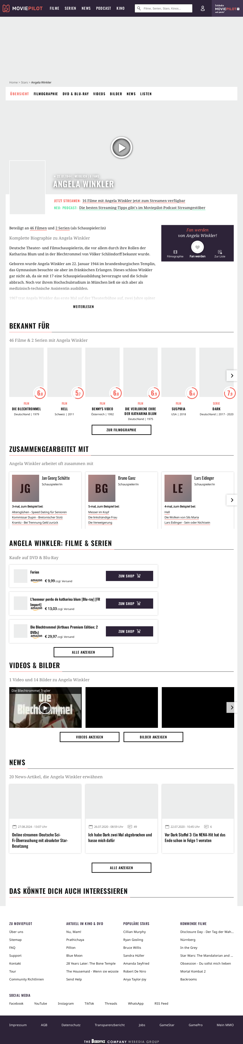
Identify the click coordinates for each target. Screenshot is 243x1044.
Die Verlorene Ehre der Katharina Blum (140, 411)
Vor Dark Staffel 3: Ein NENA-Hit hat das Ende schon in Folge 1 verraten (195, 837)
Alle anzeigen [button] (83, 652)
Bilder (116, 93)
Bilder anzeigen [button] (153, 736)
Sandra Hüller (133, 955)
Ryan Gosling (133, 939)
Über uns (16, 932)
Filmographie (46, 93)
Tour (12, 971)
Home (13, 82)
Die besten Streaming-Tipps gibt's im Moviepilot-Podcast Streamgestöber (142, 207)
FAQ (12, 947)
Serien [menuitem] (70, 8)
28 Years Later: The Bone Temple (91, 963)
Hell (64, 408)
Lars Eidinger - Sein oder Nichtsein (187, 522)
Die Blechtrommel (26, 408)
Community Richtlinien (26, 979)
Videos (99, 93)
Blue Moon (74, 955)
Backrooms (188, 979)
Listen (146, 93)
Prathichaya (75, 939)
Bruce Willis (132, 947)
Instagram (66, 1003)
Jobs (142, 1025)
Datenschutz (71, 1025)
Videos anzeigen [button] (89, 736)
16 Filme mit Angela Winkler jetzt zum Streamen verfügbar (133, 200)
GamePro (195, 1025)
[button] (175, 254)
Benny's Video (102, 408)
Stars (24, 82)
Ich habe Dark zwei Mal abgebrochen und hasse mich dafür (120, 837)
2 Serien (62, 227)
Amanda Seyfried (136, 963)
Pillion (71, 947)
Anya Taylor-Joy (134, 979)
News (131, 93)
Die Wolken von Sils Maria (181, 517)
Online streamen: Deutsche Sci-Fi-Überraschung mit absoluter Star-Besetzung (40, 840)
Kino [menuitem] (121, 8)
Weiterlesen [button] (83, 306)
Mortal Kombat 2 (193, 971)
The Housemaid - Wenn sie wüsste (92, 971)
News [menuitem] (86, 8)
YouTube (40, 1003)
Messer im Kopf (98, 512)
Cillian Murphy (134, 932)
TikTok (89, 1003)
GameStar (167, 1025)
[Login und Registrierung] (202, 8)
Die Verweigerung (100, 522)
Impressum (18, 1025)
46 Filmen (38, 227)
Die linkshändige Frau (102, 517)
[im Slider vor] (231, 375)
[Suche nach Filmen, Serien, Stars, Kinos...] (164, 8)
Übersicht (19, 93)
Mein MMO (225, 1025)
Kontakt (15, 963)
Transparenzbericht (110, 1025)
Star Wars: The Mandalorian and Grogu (207, 955)
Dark (216, 408)
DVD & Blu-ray (76, 93)
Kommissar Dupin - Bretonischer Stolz (37, 517)
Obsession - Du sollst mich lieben (205, 963)
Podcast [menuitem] (103, 8)
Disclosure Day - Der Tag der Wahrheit (207, 932)
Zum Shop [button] (130, 575)
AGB (44, 1025)
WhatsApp (136, 1003)
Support (15, 955)
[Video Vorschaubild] (45, 708)
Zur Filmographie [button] (121, 429)
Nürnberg (187, 939)
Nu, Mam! (73, 932)
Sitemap (15, 939)
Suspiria (178, 408)
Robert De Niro (134, 971)
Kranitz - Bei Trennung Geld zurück (35, 522)
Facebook (16, 1003)
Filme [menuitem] (54, 8)
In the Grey (188, 947)
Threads (111, 1003)
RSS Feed (161, 1003)
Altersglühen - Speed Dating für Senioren (39, 512)
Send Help (74, 979)
